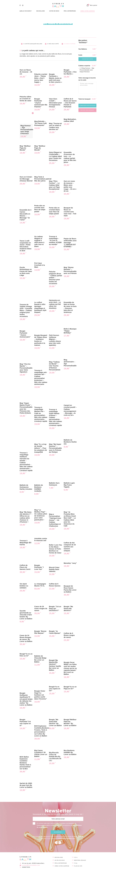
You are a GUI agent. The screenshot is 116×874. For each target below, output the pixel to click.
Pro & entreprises (61, 863)
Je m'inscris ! (58, 832)
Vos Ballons (82, 49)
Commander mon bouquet (87, 105)
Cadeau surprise (84, 65)
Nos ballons (59, 857)
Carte (80, 55)
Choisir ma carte (87, 59)
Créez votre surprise (62, 866)
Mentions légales (80, 860)
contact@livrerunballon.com (66, 838)
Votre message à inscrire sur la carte (87, 79)
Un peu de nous (60, 860)
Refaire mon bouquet (87, 110)
